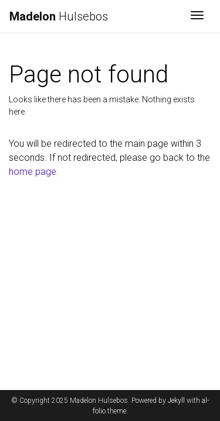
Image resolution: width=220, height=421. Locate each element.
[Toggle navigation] (197, 16)
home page (32, 171)
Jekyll (176, 400)
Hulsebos (58, 16)
